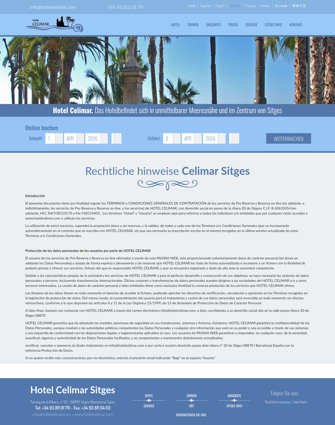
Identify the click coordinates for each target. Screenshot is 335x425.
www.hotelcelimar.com (94, 414)
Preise (233, 24)
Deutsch (235, 5)
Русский (281, 5)
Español (206, 5)
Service (251, 24)
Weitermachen (289, 138)
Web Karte (300, 402)
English (220, 5)
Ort (191, 405)
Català (192, 5)
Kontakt (295, 24)
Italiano (265, 5)
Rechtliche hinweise (278, 402)
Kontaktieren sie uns (191, 414)
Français (250, 5)
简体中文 (299, 5)
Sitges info (273, 24)
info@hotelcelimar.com (53, 7)
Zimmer (193, 24)
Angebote (213, 24)
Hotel (175, 24)
